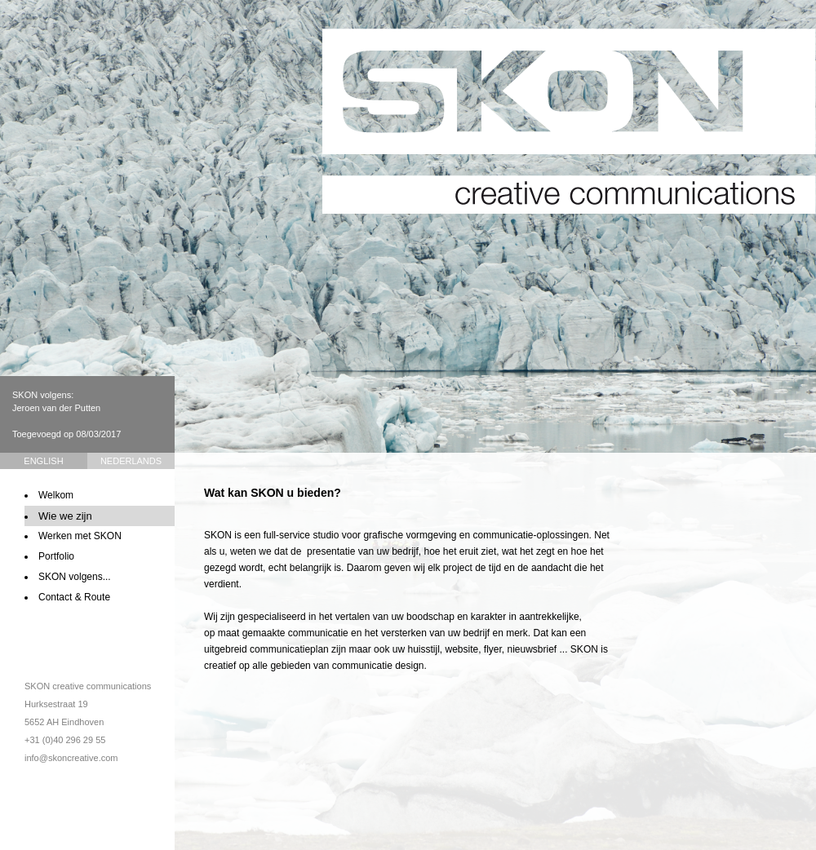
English (43, 461)
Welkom (55, 495)
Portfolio (56, 556)
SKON (569, 121)
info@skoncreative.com (71, 758)
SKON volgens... (74, 576)
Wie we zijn (65, 516)
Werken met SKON (80, 536)
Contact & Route (74, 597)
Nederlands (131, 461)
